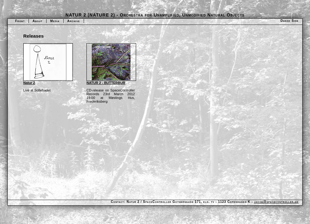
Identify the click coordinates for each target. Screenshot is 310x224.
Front (20, 21)
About (37, 21)
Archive (73, 21)
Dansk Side (290, 20)
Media (55, 21)
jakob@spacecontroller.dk (276, 201)
